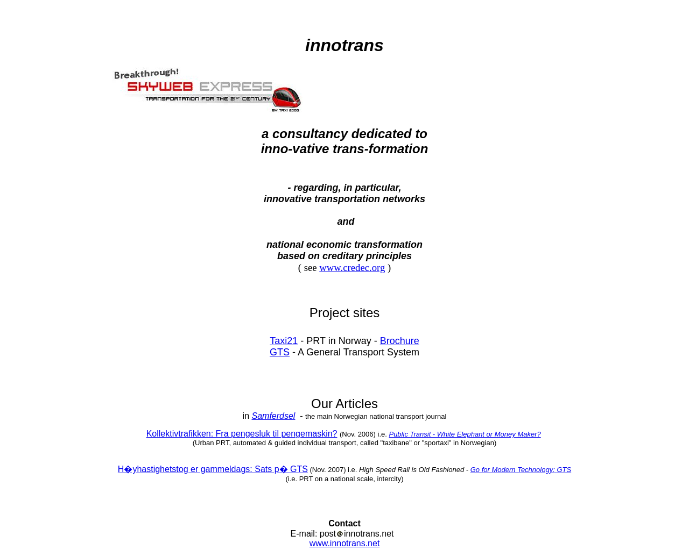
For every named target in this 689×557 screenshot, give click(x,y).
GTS (280, 352)
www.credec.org (352, 267)
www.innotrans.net (345, 543)
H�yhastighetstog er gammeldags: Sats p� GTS (213, 469)
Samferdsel (273, 415)
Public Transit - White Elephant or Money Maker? (464, 434)
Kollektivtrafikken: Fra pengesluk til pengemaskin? (242, 433)
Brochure (399, 340)
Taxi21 (284, 340)
